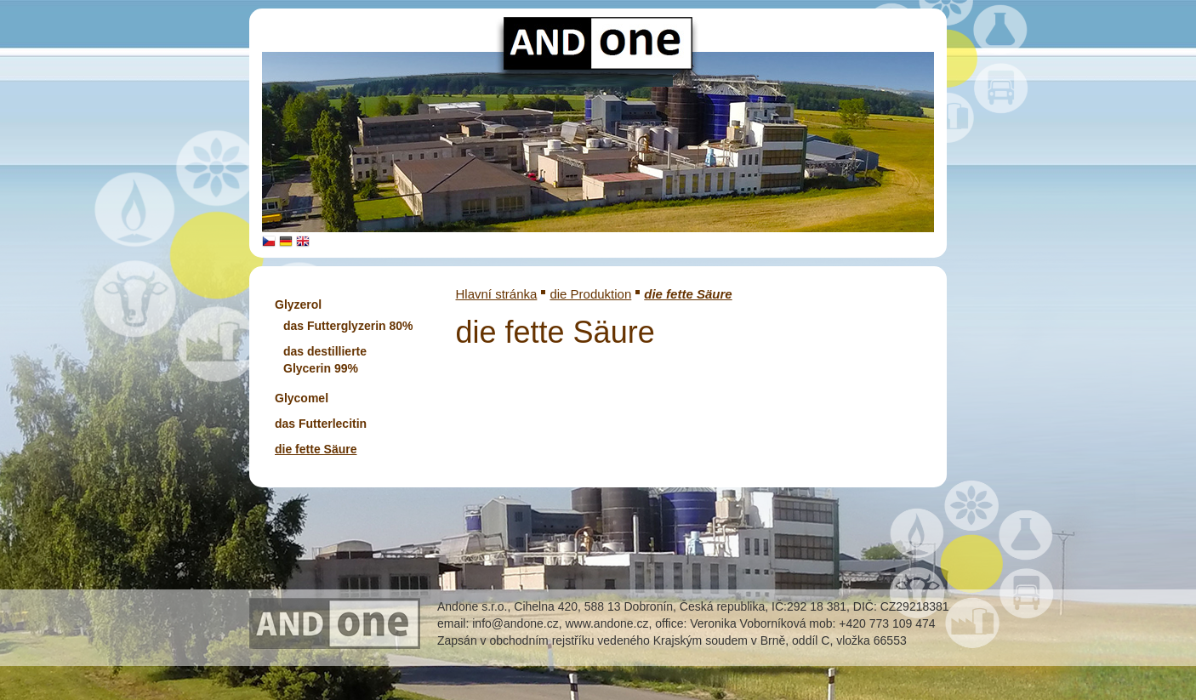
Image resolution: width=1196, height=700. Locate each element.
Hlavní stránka (497, 294)
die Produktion (590, 294)
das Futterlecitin (321, 423)
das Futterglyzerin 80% (348, 326)
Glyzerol (298, 304)
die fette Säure (315, 449)
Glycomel (301, 398)
